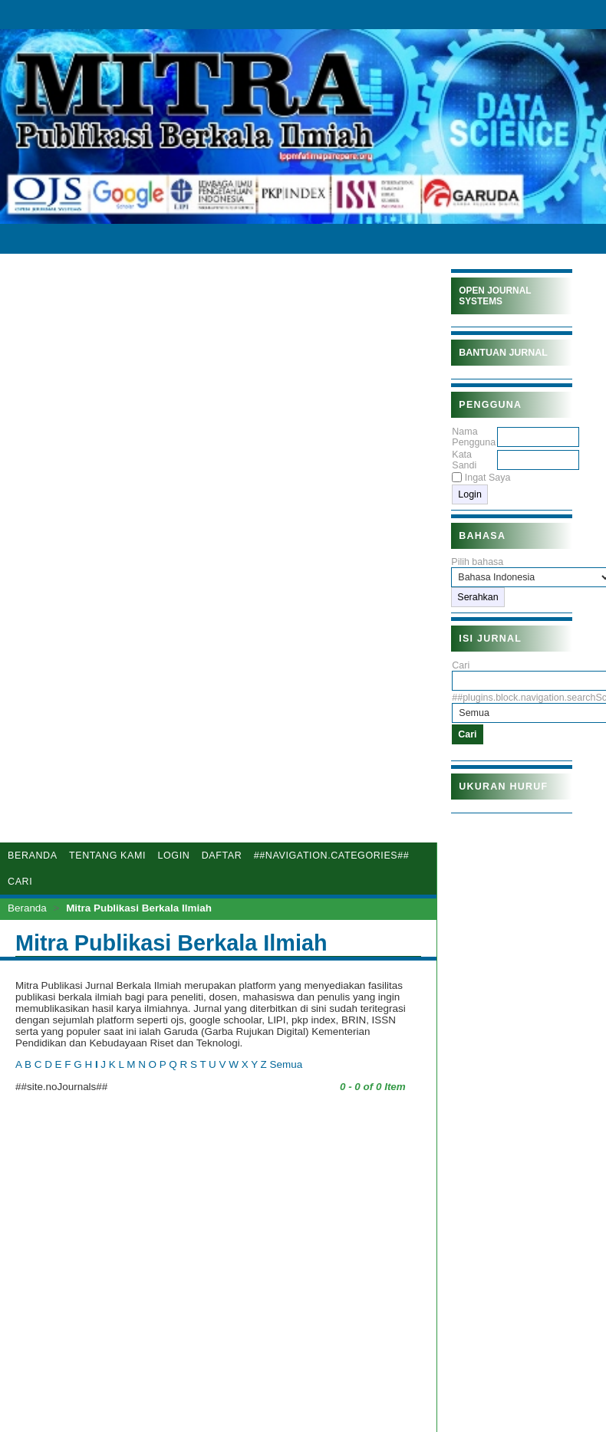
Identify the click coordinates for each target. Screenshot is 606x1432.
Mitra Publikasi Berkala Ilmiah (139, 908)
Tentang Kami (107, 855)
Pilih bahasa (477, 562)
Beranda (33, 855)
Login (173, 855)
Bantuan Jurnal (503, 352)
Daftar (222, 855)
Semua (286, 1064)
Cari (20, 881)
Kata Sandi (464, 460)
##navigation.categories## (332, 855)
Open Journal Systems (495, 296)
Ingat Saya (488, 477)
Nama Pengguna (474, 437)
